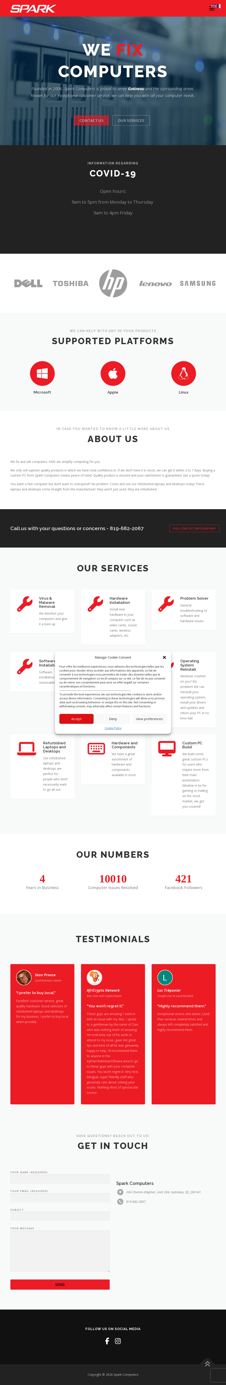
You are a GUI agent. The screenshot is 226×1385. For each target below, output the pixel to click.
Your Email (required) (60, 1265)
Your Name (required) (60, 1246)
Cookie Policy (113, 728)
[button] (164, 657)
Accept (76, 719)
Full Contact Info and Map (194, 528)
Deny (113, 719)
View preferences (149, 719)
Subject (60, 1284)
